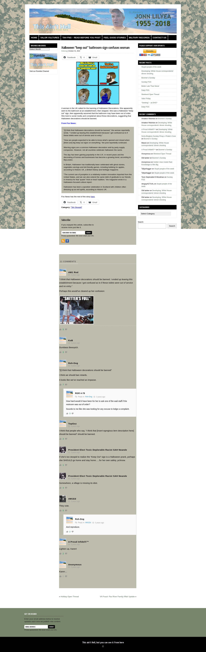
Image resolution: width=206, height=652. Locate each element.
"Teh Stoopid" (76, 207)
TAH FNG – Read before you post (81, 37)
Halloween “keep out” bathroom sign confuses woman (95, 47)
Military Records (139, 37)
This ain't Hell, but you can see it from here (103, 642)
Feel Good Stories (115, 37)
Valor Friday (146, 99)
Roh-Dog (88, 397)
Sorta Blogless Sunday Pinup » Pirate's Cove (158, 136)
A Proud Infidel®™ (148, 129)
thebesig (64, 51)
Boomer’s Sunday (148, 78)
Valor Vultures (49, 37)
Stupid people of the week (151, 67)
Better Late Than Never (150, 86)
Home (34, 37)
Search (140, 222)
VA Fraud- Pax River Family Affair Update (117, 596)
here (93, 197)
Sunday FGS (146, 82)
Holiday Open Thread (70, 596)
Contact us (159, 37)
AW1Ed (88, 523)
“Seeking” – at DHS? (149, 103)
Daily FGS (145, 90)
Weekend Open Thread (150, 94)
